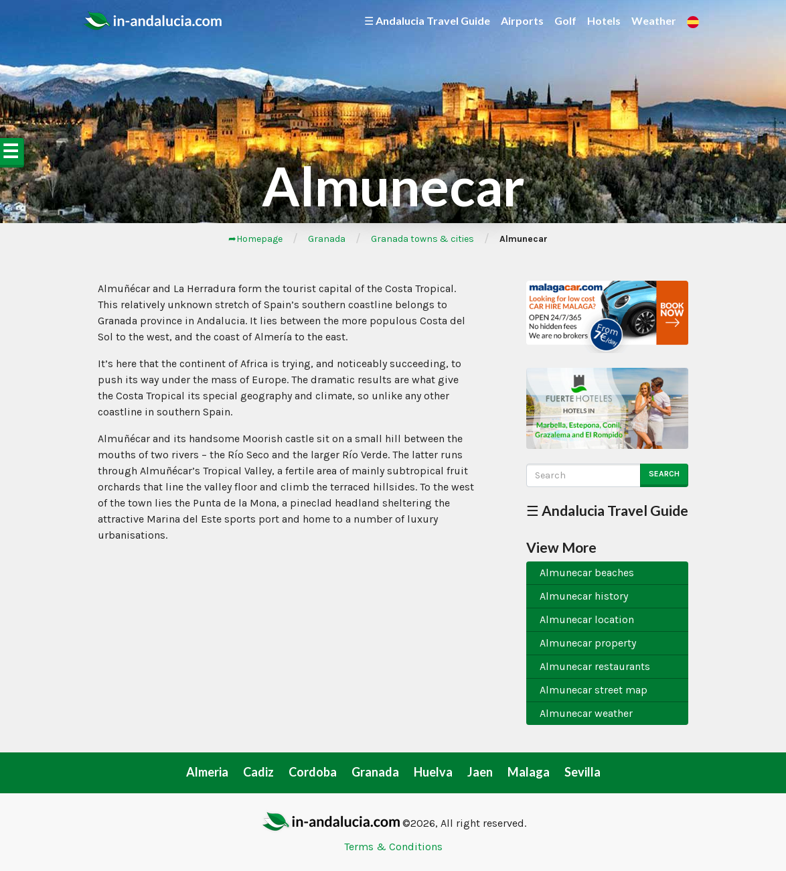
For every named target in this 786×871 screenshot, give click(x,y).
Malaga (528, 771)
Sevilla (582, 771)
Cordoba (313, 771)
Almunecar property (588, 642)
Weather (653, 20)
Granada (326, 239)
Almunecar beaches (587, 572)
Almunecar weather (586, 713)
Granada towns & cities (422, 239)
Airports (522, 20)
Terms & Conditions (393, 846)
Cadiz (258, 771)
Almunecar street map (593, 689)
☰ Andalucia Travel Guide (427, 20)
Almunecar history (584, 596)
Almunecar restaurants (595, 666)
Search (664, 473)
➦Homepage (255, 239)
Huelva (433, 771)
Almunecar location (587, 619)
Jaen (480, 771)
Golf (565, 20)
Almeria (207, 771)
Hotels (604, 20)
